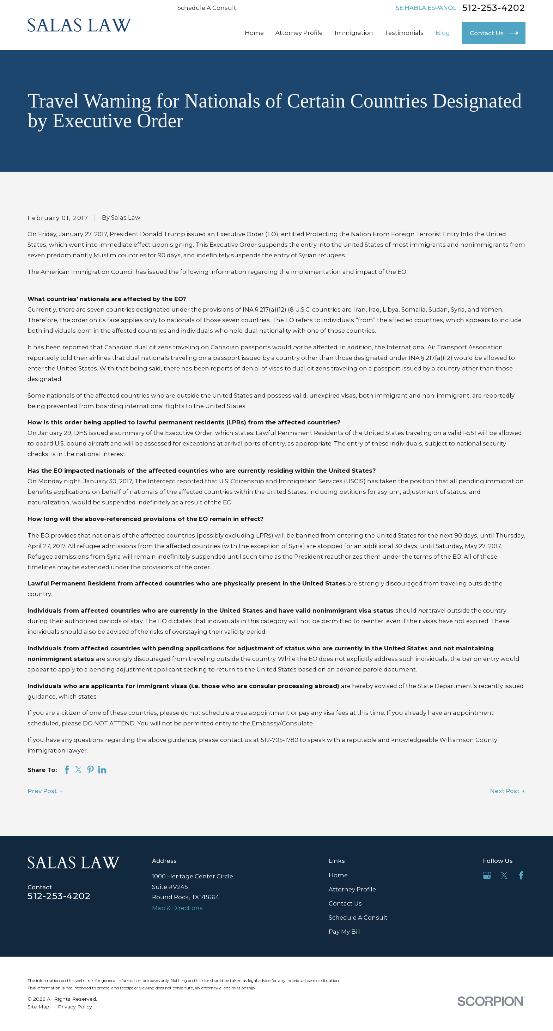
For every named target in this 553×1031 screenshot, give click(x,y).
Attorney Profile (352, 889)
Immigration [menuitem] (354, 32)
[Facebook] (521, 875)
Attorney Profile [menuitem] (299, 32)
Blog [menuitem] (443, 32)
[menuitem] (38, 1007)
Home (338, 875)
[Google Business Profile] (487, 875)
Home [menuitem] (254, 32)
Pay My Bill (345, 931)
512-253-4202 (493, 8)
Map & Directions (177, 908)
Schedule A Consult (206, 7)
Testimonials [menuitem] (404, 32)
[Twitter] (504, 875)
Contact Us (345, 903)
